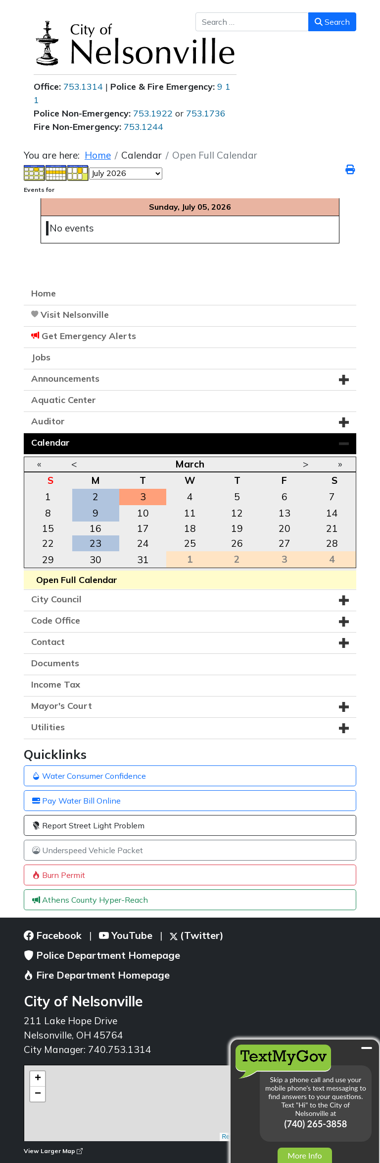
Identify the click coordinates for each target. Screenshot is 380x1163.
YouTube (125, 935)
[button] (344, 379)
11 (190, 513)
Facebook (53, 935)
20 (284, 528)
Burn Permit (58, 875)
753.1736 (206, 113)
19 (237, 528)
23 (95, 543)
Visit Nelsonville (75, 314)
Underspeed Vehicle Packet (87, 850)
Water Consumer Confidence (89, 776)
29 (48, 560)
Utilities (48, 727)
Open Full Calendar (76, 579)
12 (237, 513)
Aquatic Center (63, 400)
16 (95, 528)
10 (143, 513)
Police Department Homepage (102, 955)
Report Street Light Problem (88, 825)
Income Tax (55, 684)
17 (143, 528)
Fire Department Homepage (97, 975)
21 (332, 528)
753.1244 (143, 126)
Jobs (40, 357)
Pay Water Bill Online (76, 801)
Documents (55, 663)
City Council (56, 599)
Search (332, 22)
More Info (304, 1155)
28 (332, 543)
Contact (48, 641)
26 (237, 543)
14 (332, 513)
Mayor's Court (61, 705)
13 (284, 513)
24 (143, 543)
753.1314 (83, 86)
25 (190, 543)
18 (190, 528)
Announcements (65, 378)
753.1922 (153, 113)
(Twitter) (197, 935)
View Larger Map (53, 1151)
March (189, 464)
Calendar (50, 442)
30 (95, 560)
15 (48, 528)
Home (43, 293)
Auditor (48, 421)
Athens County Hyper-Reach (90, 900)
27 (284, 543)
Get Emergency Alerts (89, 336)
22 (48, 543)
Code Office (55, 620)
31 (143, 560)
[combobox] (252, 21)
